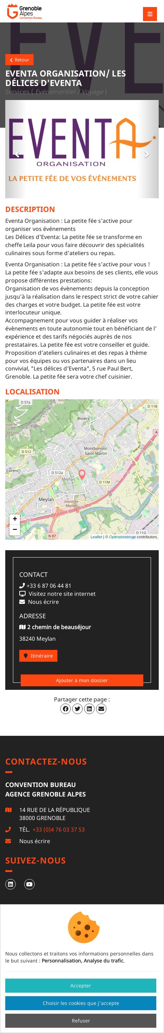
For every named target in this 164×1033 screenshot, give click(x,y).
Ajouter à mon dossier (82, 680)
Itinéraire (38, 655)
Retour (19, 59)
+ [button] (15, 519)
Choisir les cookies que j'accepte (81, 1003)
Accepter (80, 985)
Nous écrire (34, 841)
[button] (15, 149)
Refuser (81, 1020)
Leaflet (96, 537)
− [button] (15, 530)
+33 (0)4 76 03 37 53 (58, 829)
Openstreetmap (122, 537)
